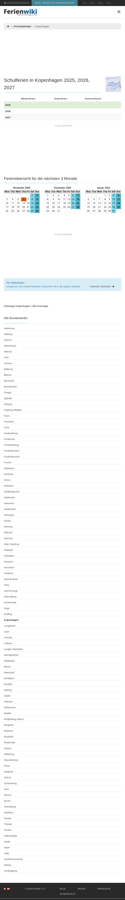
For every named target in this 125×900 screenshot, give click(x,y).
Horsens (8, 561)
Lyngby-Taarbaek (13, 649)
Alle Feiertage (40, 306)
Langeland (9, 625)
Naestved (9, 672)
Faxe (6, 427)
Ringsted (9, 725)
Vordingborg (10, 870)
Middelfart (9, 660)
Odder (7, 695)
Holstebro (9, 555)
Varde (7, 841)
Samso (8, 748)
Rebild (7, 713)
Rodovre (8, 730)
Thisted (8, 824)
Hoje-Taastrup (11, 544)
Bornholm (9, 380)
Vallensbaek (10, 835)
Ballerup (8, 369)
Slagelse (8, 771)
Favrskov (9, 421)
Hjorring (8, 538)
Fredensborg (11, 433)
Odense (8, 701)
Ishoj (6, 585)
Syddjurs (8, 812)
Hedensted (10, 509)
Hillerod (8, 532)
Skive (7, 765)
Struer (7, 800)
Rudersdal (9, 742)
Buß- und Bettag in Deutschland (54, 3)
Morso (7, 666)
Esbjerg (8, 404)
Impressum (103, 889)
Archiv (82, 889)
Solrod (7, 777)
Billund (7, 375)
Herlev (7, 520)
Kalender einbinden (102, 286)
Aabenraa (9, 328)
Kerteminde (10, 602)
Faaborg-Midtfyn (13, 410)
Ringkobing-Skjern (14, 719)
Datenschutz (68, 894)
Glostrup (8, 474)
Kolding (8, 614)
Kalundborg (10, 596)
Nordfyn (8, 684)
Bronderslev (10, 386)
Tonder (7, 830)
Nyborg (8, 690)
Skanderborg (11, 760)
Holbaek (8, 550)
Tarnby (7, 818)
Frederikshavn (11, 450)
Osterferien (60, 98)
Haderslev (9, 497)
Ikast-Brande (11, 579)
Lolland (8, 643)
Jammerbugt (10, 590)
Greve (7, 480)
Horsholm (9, 567)
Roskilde (8, 736)
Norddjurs (9, 678)
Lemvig (8, 637)
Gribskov (9, 485)
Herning (8, 526)
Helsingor (9, 515)
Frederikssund (11, 456)
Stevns (7, 795)
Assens (8, 363)
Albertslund (10, 345)
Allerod (8, 351)
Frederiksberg (11, 445)
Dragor (7, 392)
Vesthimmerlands (13, 859)
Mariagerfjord (11, 655)
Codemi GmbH (33, 889)
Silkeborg (9, 754)
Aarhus (8, 340)
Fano (6, 415)
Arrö (6, 357)
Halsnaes (9, 503)
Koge (7, 608)
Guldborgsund (11, 491)
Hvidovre (9, 573)
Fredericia (9, 439)
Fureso (8, 462)
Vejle (6, 853)
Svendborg (10, 806)
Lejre (6, 631)
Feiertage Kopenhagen (17, 306)
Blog (63, 889)
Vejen (7, 847)
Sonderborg (10, 783)
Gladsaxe (9, 468)
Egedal (8, 398)
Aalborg (8, 334)
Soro (6, 789)
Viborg (7, 865)
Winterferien (28, 98)
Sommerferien (93, 98)
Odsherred (9, 707)
